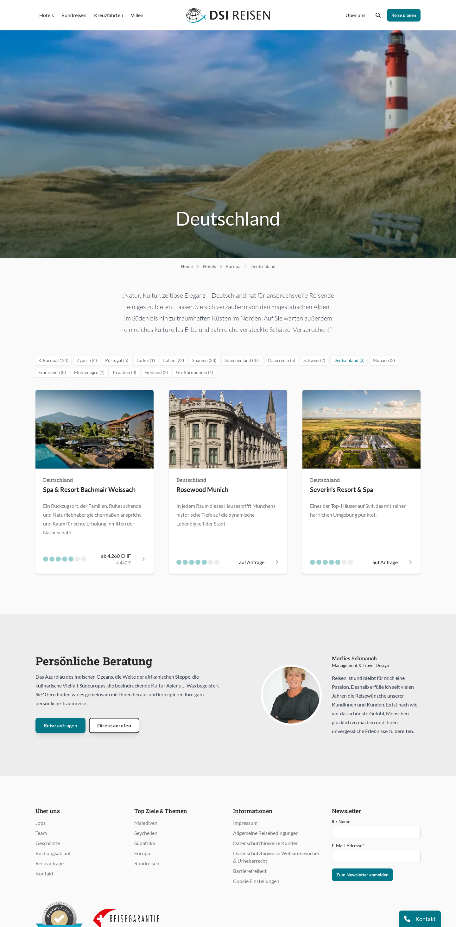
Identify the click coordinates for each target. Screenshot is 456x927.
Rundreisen (146, 863)
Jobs (40, 823)
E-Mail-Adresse (348, 845)
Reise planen (403, 15)
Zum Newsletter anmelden (362, 874)
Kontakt (44, 873)
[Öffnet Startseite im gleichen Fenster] (228, 15)
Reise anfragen (60, 725)
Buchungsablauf (53, 853)
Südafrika (144, 843)
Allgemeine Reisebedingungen (266, 833)
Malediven (145, 823)
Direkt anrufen (114, 725)
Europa (142, 853)
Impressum (245, 823)
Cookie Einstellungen (256, 881)
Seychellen (145, 833)
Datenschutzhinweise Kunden (266, 843)
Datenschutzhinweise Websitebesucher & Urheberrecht (276, 857)
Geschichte (47, 843)
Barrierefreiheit (250, 871)
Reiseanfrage (49, 863)
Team (41, 833)
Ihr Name (341, 821)
